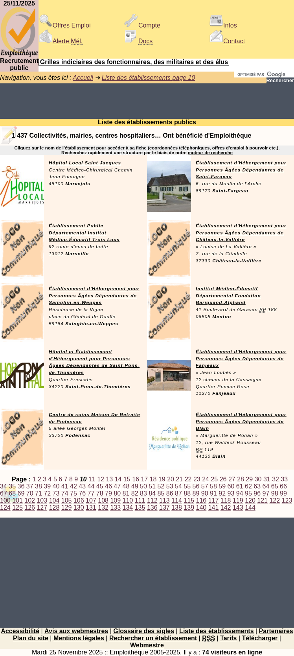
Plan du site (30, 638)
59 (222, 486)
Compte (142, 25)
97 (266, 493)
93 (231, 493)
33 (284, 479)
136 (152, 507)
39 (47, 486)
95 (248, 493)
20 (170, 479)
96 (257, 493)
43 (82, 486)
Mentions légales (78, 638)
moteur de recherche (210, 152)
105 (66, 500)
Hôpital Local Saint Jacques (85, 163)
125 (17, 507)
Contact (227, 41)
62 (248, 486)
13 (109, 479)
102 (29, 500)
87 (178, 493)
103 (42, 500)
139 (189, 507)
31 (266, 479)
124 (5, 507)
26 (223, 479)
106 (79, 500)
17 (144, 479)
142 (225, 507)
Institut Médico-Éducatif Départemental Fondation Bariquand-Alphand (228, 296)
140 (201, 507)
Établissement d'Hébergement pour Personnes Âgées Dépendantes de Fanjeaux (241, 359)
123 (287, 500)
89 (196, 493)
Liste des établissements (216, 631)
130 (79, 507)
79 (108, 493)
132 (103, 507)
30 (258, 479)
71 (38, 493)
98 (274, 493)
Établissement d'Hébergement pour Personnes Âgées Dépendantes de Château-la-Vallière (241, 233)
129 (66, 507)
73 (56, 493)
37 (29, 486)
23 (196, 479)
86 (169, 493)
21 (179, 479)
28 (240, 479)
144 (250, 507)
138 (176, 507)
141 (213, 507)
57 (204, 486)
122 (274, 500)
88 (187, 493)
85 (161, 493)
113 (164, 500)
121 (262, 500)
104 (54, 500)
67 (3, 493)
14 (118, 479)
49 (134, 486)
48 (126, 486)
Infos (223, 25)
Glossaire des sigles (143, 631)
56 (196, 486)
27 (231, 479)
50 (143, 486)
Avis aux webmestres (76, 631)
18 (153, 479)
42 (73, 486)
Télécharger (260, 638)
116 (201, 500)
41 (64, 486)
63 (257, 486)
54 (178, 486)
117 (213, 500)
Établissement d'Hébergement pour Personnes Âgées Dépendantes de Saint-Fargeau (241, 170)
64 (266, 486)
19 (161, 479)
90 (204, 493)
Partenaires (276, 631)
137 (164, 507)
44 (91, 486)
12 (100, 479)
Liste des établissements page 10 (148, 77)
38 (38, 486)
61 (239, 486)
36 (21, 486)
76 (82, 493)
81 (126, 493)
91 (213, 493)
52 (161, 486)
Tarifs (228, 638)
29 (249, 479)
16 (135, 479)
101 (17, 500)
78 (99, 493)
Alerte (61, 41)
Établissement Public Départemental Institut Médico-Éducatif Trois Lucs (84, 233)
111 (140, 500)
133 (115, 507)
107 (91, 500)
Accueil (83, 77)
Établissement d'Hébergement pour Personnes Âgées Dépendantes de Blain (241, 421)
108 (103, 500)
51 (152, 486)
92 (222, 493)
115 (189, 500)
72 (47, 493)
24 (205, 479)
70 (29, 493)
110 (128, 500)
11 (92, 479)
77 (91, 493)
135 (140, 507)
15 (126, 479)
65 (274, 486)
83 (143, 493)
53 (169, 486)
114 (176, 500)
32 (275, 479)
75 (73, 493)
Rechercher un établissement (153, 638)
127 (42, 507)
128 (54, 507)
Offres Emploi (65, 25)
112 (152, 500)
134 (128, 507)
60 (231, 486)
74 (64, 493)
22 (188, 479)
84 (152, 493)
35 (12, 486)
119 (238, 500)
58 (213, 486)
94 (239, 493)
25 (214, 479)
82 (134, 493)
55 (187, 486)
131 (91, 507)
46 (108, 486)
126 (29, 507)
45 (99, 486)
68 (12, 493)
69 (21, 493)
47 (117, 486)
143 (238, 507)
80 (117, 493)
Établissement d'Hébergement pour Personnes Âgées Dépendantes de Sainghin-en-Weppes (94, 296)
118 (225, 500)
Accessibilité (20, 631)
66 (283, 486)
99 (283, 493)
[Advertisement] (147, 101)
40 (56, 486)
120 (250, 500)
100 (5, 500)
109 (115, 500)
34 (3, 486)
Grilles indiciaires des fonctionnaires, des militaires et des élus (134, 62)
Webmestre (147, 645)
